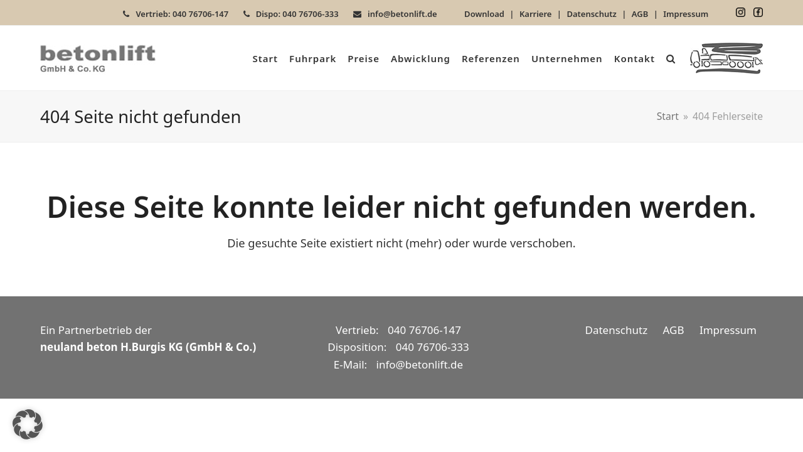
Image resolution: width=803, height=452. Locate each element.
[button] (671, 58)
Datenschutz (591, 13)
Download (484, 13)
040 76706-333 (432, 347)
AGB (640, 13)
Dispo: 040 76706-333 (297, 13)
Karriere (535, 13)
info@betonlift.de (402, 13)
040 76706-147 (424, 330)
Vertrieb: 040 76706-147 (182, 13)
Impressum (685, 13)
